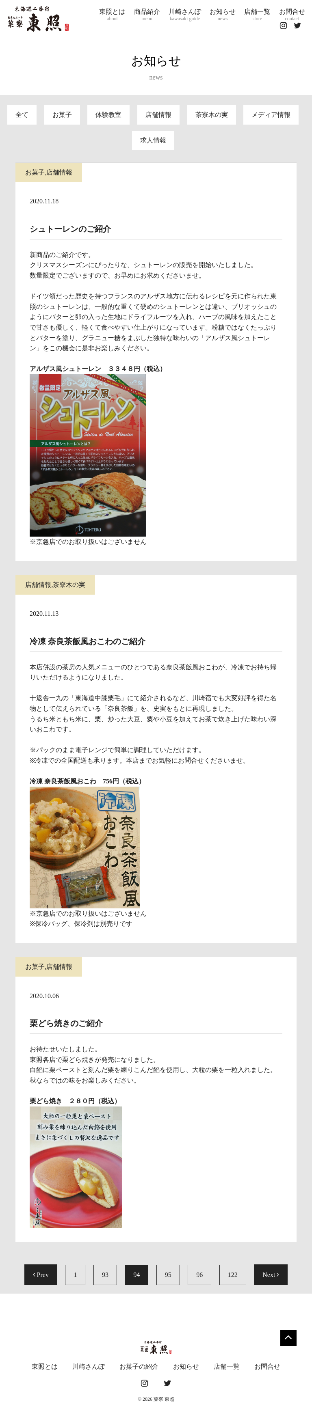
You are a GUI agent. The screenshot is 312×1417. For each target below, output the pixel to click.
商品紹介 (147, 15)
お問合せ (292, 15)
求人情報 (153, 140)
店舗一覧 (257, 15)
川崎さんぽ (185, 15)
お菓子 (62, 114)
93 (105, 1274)
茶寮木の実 (211, 114)
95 (168, 1274)
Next (270, 1274)
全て (21, 114)
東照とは (112, 15)
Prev (41, 1274)
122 (233, 1274)
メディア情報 (270, 114)
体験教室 (108, 114)
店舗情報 (158, 114)
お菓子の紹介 (138, 1366)
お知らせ (223, 15)
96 (199, 1274)
